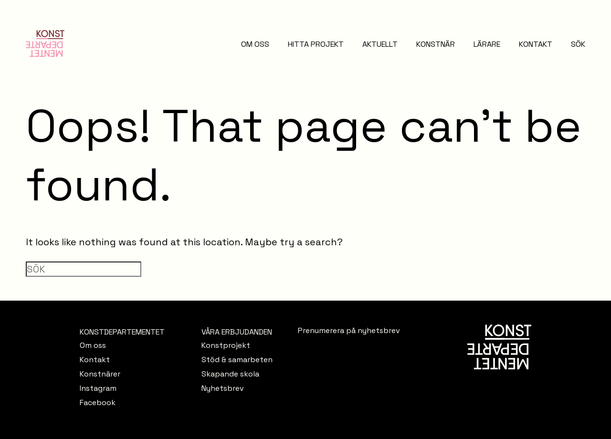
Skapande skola (230, 374)
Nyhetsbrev (222, 388)
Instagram (98, 388)
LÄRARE (487, 44)
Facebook (98, 402)
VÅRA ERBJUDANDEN (236, 332)
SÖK (578, 44)
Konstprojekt (225, 345)
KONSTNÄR (435, 44)
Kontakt (95, 360)
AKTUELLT (380, 44)
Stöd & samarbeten (237, 360)
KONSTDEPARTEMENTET (122, 332)
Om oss (93, 345)
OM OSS (255, 44)
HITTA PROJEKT (316, 44)
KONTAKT (535, 44)
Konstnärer (100, 374)
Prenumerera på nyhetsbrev (349, 330)
